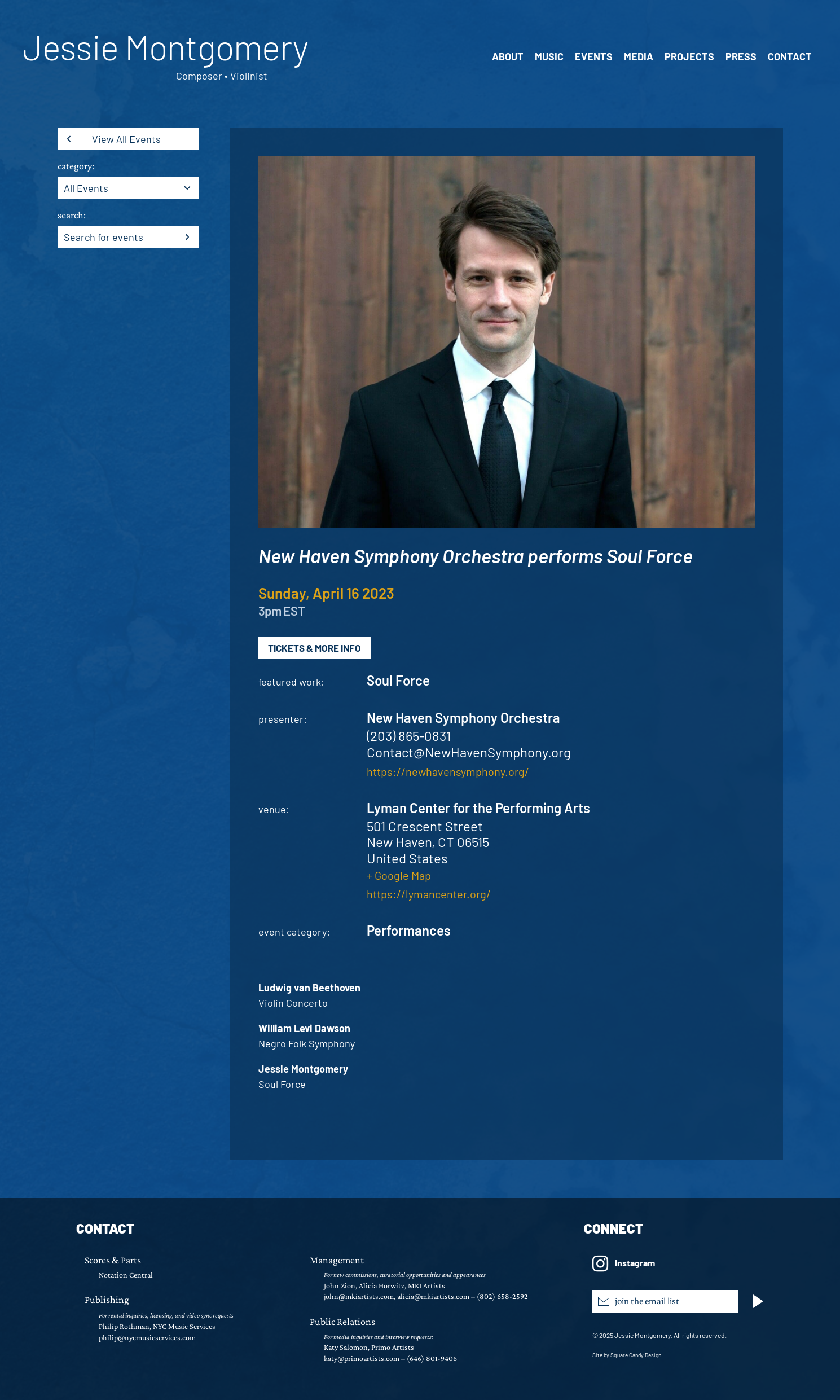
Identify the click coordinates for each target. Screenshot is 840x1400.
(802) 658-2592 (502, 1296)
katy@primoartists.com (361, 1358)
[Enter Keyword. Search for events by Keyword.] (111, 237)
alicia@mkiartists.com (433, 1296)
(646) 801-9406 (432, 1358)
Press (741, 56)
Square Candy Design (635, 1354)
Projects (689, 56)
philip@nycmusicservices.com (147, 1337)
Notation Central (126, 1274)
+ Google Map (399, 875)
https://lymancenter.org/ (429, 894)
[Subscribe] (760, 1301)
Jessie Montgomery (165, 46)
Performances (409, 930)
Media (638, 56)
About (508, 56)
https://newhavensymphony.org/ (448, 771)
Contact (790, 56)
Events (594, 56)
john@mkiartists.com (359, 1296)
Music (549, 56)
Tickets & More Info (314, 647)
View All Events (126, 139)
